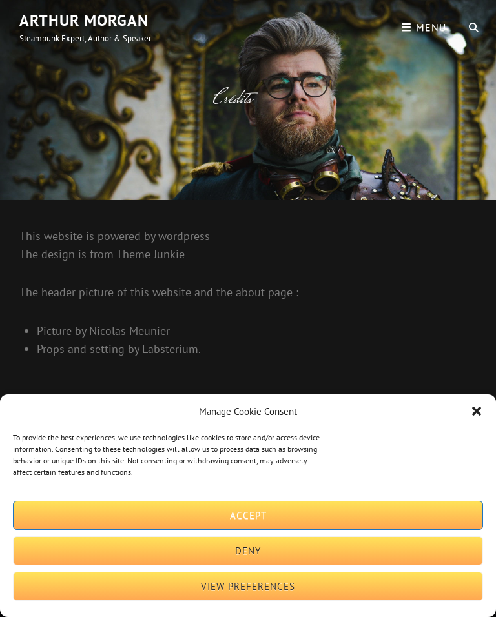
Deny (248, 551)
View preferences (248, 586)
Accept (248, 515)
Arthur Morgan (84, 20)
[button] (476, 411)
